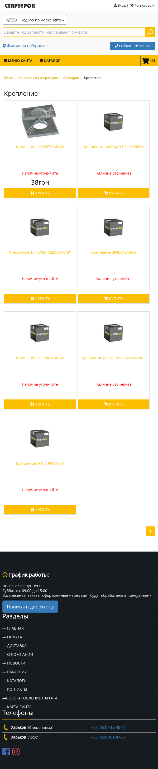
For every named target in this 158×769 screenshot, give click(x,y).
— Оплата (12, 636)
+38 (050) (108, 737)
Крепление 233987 (40, 146)
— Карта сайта (17, 706)
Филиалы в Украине (25, 46)
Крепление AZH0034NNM (114, 357)
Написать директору (30, 606)
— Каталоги (14, 680)
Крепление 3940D (113, 252)
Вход (120, 5)
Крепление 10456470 (114, 146)
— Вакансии (14, 671)
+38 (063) (108, 727)
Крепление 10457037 (40, 252)
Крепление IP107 (40, 463)
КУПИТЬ (40, 192)
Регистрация (142, 5)
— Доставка (14, 645)
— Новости (13, 663)
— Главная (13, 628)
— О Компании (17, 654)
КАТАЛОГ (50, 60)
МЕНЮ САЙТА (18, 60)
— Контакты (14, 689)
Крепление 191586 (40, 357)
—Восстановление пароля (29, 697)
